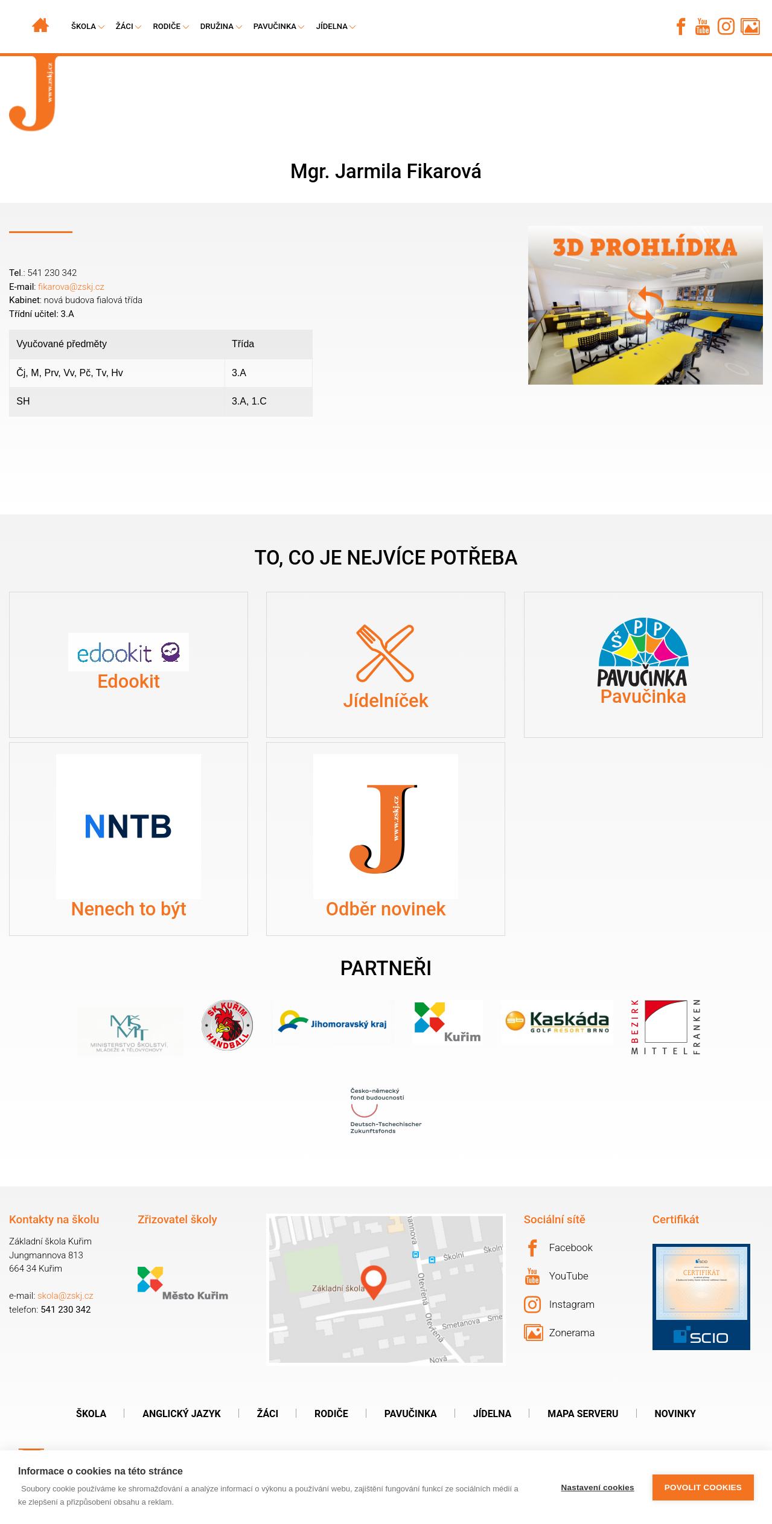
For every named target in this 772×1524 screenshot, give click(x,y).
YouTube (557, 1276)
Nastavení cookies (597, 1487)
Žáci (267, 1414)
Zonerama (559, 1332)
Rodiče (166, 26)
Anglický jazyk (181, 1414)
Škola (91, 1414)
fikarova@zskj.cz (71, 286)
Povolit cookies (703, 1487)
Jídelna (332, 26)
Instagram (559, 1304)
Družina (217, 26)
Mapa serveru (582, 1414)
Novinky (675, 1414)
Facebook (558, 1248)
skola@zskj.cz (65, 1295)
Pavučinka (275, 26)
